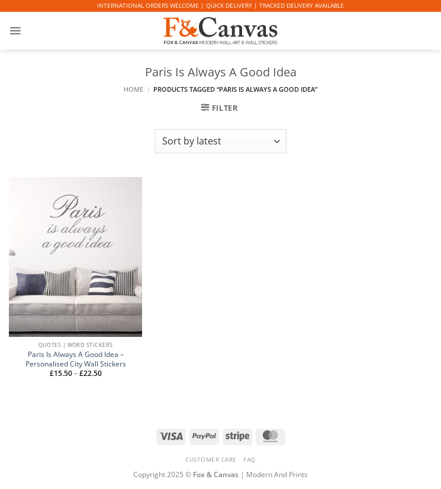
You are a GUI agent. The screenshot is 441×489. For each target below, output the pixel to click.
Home (133, 89)
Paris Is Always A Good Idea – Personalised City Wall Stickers (75, 359)
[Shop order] (220, 141)
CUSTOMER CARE (211, 459)
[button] (15, 31)
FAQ (249, 459)
